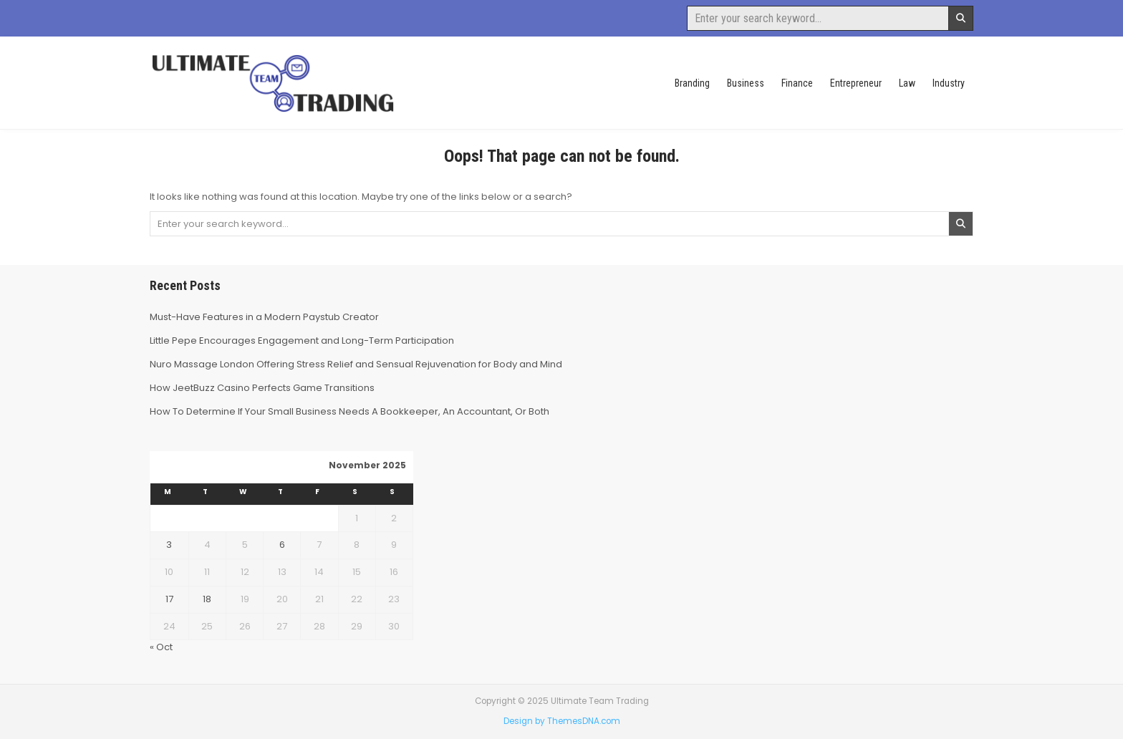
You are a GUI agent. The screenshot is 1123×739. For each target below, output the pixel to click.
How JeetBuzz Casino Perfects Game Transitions (262, 388)
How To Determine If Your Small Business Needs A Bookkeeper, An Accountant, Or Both (349, 411)
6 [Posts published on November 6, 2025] (282, 544)
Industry (948, 83)
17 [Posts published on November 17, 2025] (169, 599)
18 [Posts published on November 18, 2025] (207, 599)
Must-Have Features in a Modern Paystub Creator (264, 317)
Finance (797, 83)
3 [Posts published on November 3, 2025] (169, 544)
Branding (692, 83)
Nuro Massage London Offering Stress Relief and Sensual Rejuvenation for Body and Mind (356, 364)
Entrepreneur (856, 83)
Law (907, 83)
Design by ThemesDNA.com (561, 721)
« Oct (161, 647)
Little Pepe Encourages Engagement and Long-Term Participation (302, 340)
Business (745, 83)
